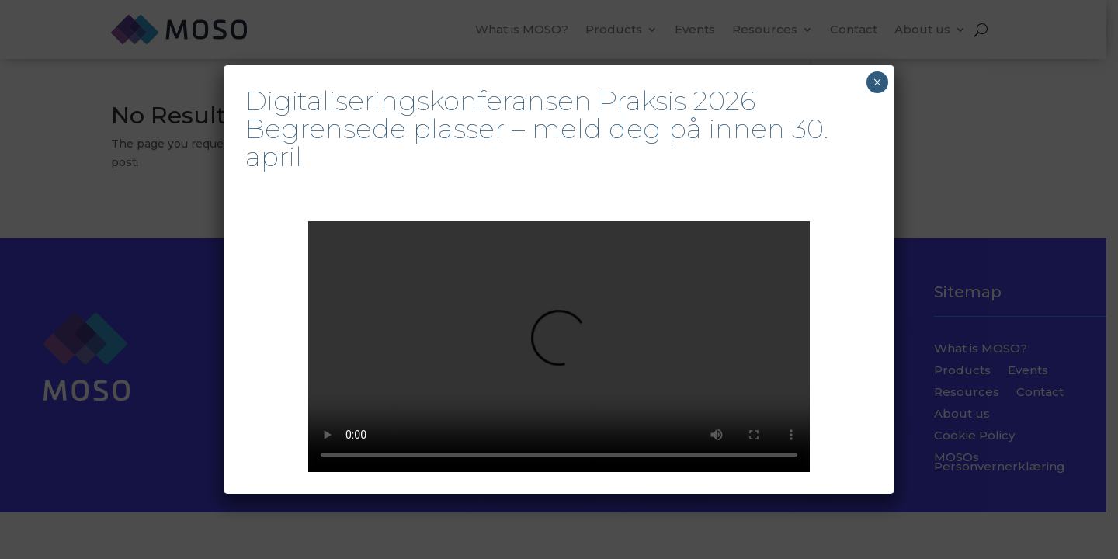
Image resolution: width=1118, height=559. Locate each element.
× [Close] (877, 82)
